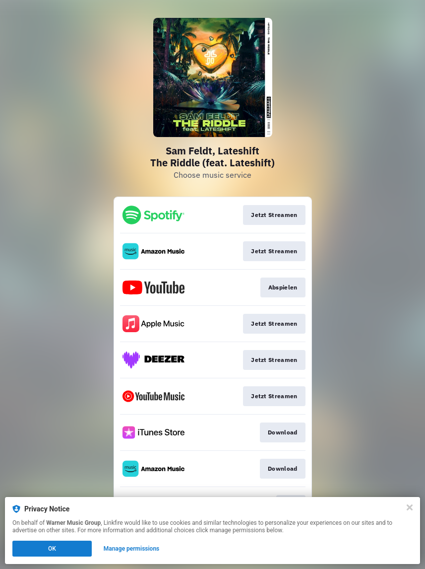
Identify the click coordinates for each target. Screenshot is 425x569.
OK (52, 548)
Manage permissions (132, 548)
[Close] (410, 507)
